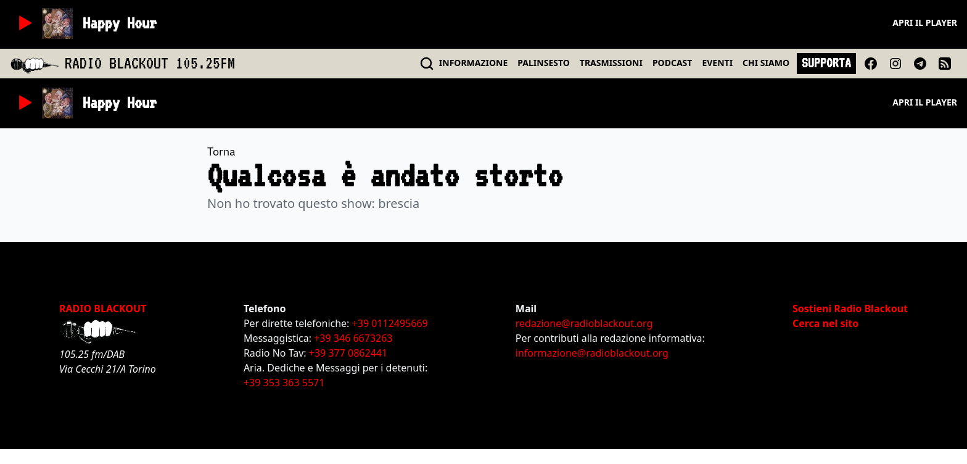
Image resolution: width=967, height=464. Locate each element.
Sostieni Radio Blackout (850, 308)
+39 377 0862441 (348, 353)
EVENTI (717, 62)
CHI (766, 62)
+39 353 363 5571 (284, 382)
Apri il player (924, 22)
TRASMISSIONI (611, 62)
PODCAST (672, 62)
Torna (221, 151)
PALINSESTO (543, 62)
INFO (473, 62)
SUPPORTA (826, 63)
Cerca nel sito (825, 323)
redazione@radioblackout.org (584, 323)
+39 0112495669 (390, 323)
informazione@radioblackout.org (592, 353)
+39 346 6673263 (353, 338)
